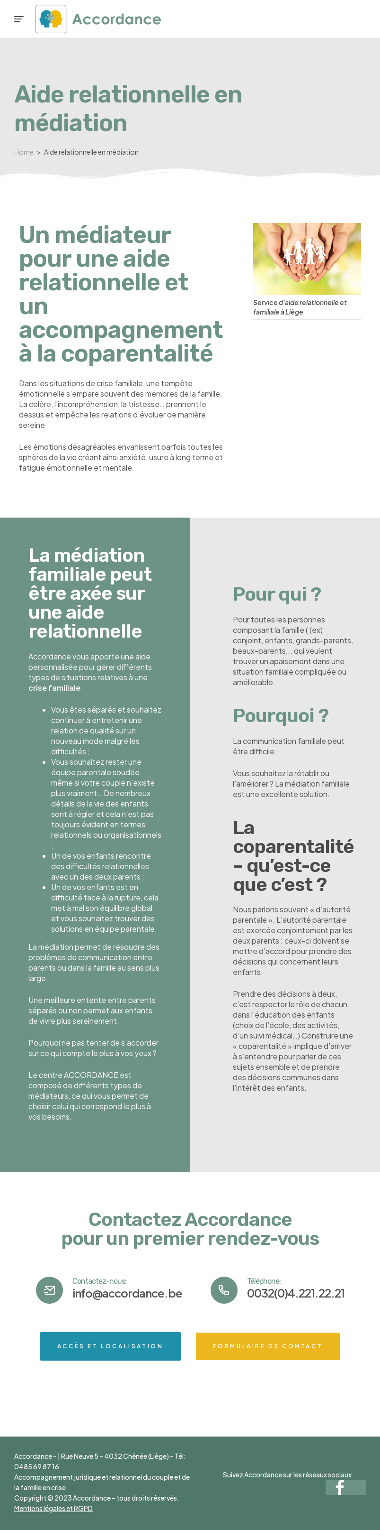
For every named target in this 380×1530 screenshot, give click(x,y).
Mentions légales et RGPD (53, 1508)
